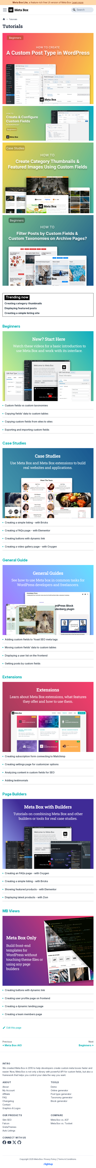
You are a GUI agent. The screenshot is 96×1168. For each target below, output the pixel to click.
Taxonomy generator (62, 1097)
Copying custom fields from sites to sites (28, 421)
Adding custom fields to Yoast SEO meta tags (31, 639)
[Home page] (3, 19)
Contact (6, 1104)
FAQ (4, 1097)
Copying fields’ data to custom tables (26, 413)
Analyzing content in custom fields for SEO (30, 772)
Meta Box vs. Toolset (61, 1123)
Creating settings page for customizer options (32, 764)
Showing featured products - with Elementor (30, 889)
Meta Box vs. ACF (60, 1119)
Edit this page (11, 1027)
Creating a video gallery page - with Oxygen (31, 546)
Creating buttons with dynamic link (25, 538)
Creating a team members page (23, 1014)
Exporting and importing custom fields (27, 429)
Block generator (59, 1101)
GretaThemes (9, 1127)
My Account (8, 1090)
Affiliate (6, 1094)
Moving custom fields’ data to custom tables (30, 647)
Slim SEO (7, 1119)
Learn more (77, 2)
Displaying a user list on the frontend (26, 655)
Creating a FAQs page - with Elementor (27, 530)
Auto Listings (8, 1130)
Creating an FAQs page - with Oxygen (27, 873)
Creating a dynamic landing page (24, 1006)
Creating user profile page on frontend (27, 998)
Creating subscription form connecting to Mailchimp (35, 756)
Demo (54, 1086)
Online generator (59, 1090)
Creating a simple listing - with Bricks (26, 522)
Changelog (8, 1101)
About (5, 1086)
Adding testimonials (16, 780)
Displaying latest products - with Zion (26, 897)
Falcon (5, 1123)
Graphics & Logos (11, 1108)
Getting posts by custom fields (22, 663)
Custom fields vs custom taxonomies (26, 405)
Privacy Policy (50, 1159)
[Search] (82, 9)
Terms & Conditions (67, 1159)
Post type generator (61, 1094)
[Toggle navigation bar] (4, 10)
